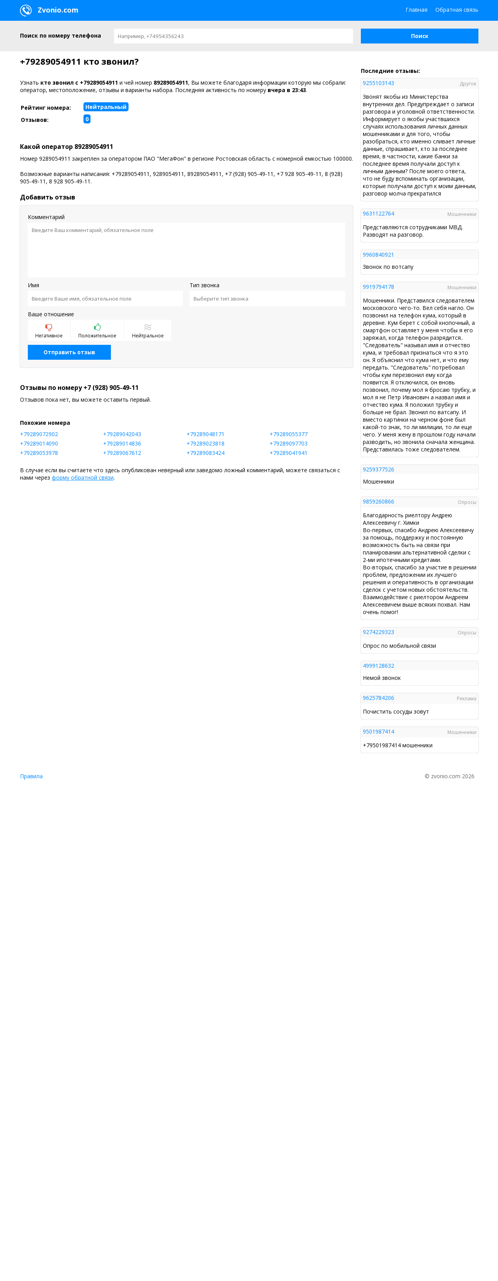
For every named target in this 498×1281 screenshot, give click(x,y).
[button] (419, 36)
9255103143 (378, 83)
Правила (31, 776)
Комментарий (46, 217)
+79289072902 (39, 434)
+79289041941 (289, 453)
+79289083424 (206, 453)
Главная (416, 9)
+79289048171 (206, 434)
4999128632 (378, 665)
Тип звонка (204, 285)
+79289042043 (122, 434)
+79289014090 (39, 443)
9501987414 (378, 731)
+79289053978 (39, 453)
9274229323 (378, 632)
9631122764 (378, 213)
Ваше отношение (51, 314)
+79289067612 (122, 453)
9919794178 (378, 286)
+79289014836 (122, 443)
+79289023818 (206, 443)
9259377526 (378, 469)
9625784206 (378, 697)
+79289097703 (289, 443)
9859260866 (378, 501)
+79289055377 (289, 434)
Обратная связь (456, 9)
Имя (33, 285)
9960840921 (378, 254)
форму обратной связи (83, 477)
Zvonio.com (49, 10)
